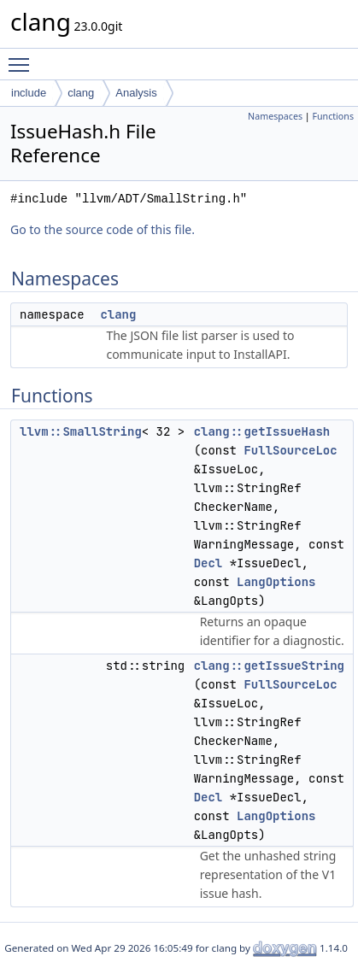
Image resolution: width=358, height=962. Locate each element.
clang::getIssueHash (262, 431)
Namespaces (275, 116)
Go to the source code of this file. (102, 229)
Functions (333, 116)
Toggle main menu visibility (23, 57)
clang (80, 92)
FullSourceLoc (290, 450)
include (28, 92)
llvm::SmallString (81, 431)
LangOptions (276, 582)
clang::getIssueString (269, 665)
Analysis (135, 92)
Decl (208, 563)
